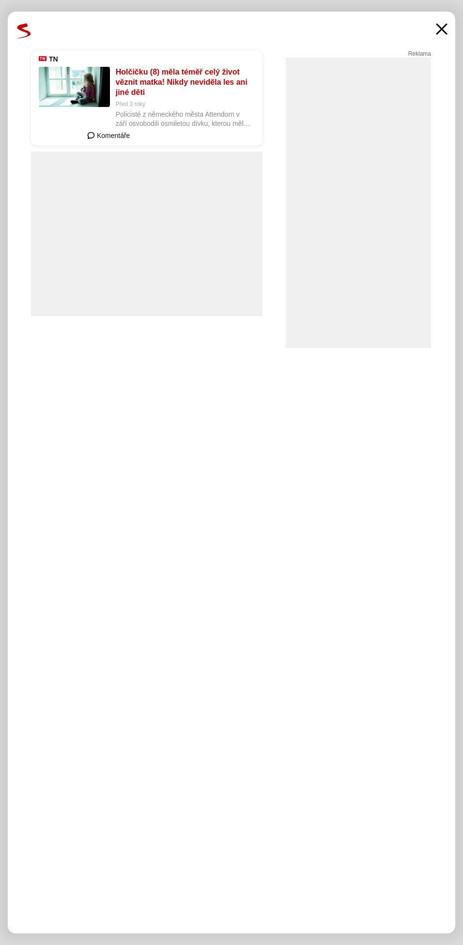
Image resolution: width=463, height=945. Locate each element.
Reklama (419, 53)
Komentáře (108, 135)
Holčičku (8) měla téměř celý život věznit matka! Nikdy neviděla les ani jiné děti (181, 82)
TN (53, 59)
